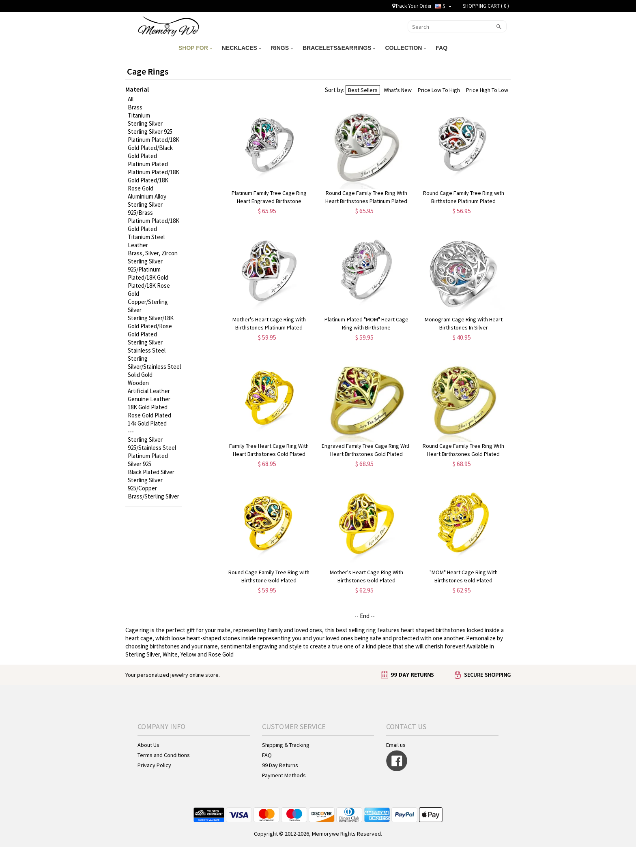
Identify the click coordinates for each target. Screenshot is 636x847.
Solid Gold (140, 375)
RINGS (282, 48)
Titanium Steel (146, 237)
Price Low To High (439, 90)
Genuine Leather (149, 399)
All (130, 99)
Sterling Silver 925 (150, 131)
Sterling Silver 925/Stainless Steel (152, 443)
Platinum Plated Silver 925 (148, 460)
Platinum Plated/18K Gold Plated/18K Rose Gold (153, 180)
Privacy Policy (154, 765)
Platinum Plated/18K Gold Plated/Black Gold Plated (153, 148)
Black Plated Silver (151, 472)
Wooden (138, 383)
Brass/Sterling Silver (153, 496)
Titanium (139, 115)
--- (131, 431)
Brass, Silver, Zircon (153, 253)
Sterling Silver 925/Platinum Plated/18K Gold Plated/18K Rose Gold (149, 277)
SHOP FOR (195, 48)
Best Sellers (363, 90)
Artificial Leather (149, 391)
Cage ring (137, 630)
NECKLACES (241, 48)
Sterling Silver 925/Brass (145, 208)
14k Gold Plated (147, 423)
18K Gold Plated (148, 407)
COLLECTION (405, 48)
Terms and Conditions (164, 755)
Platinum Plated (148, 164)
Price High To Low (487, 90)
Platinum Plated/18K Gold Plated (153, 225)
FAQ (442, 48)
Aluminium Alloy (147, 196)
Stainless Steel (146, 350)
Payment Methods (284, 775)
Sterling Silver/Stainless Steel (154, 362)
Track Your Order (412, 5)
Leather (138, 245)
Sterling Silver (145, 123)
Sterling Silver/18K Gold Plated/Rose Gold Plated (151, 326)
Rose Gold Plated (149, 415)
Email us (396, 745)
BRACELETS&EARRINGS (339, 48)
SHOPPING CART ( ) (486, 5)
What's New (398, 90)
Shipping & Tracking (285, 745)
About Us (148, 745)
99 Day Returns (280, 765)
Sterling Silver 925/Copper (145, 484)
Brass (135, 107)
